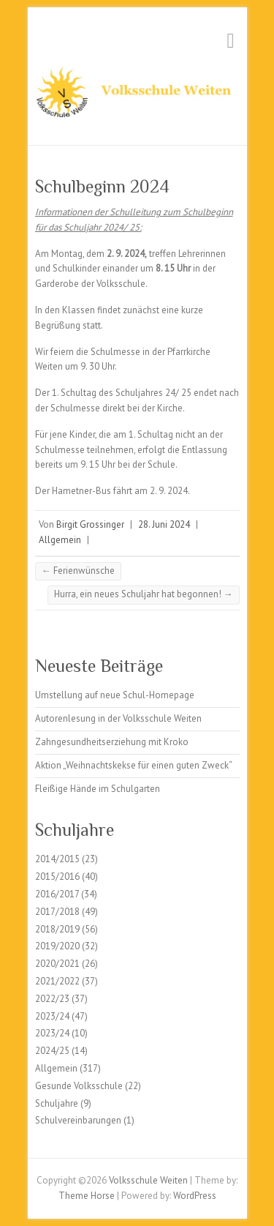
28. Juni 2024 (164, 524)
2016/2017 (57, 894)
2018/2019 (57, 929)
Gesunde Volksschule (79, 1086)
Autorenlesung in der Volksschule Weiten (118, 718)
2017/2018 (57, 911)
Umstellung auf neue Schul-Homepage (114, 695)
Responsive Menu (231, 40)
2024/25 (52, 1050)
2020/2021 (57, 963)
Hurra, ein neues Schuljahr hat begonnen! (143, 594)
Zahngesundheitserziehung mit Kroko (112, 742)
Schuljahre (56, 1103)
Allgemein (60, 540)
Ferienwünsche (78, 570)
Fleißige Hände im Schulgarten (97, 788)
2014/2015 (57, 859)
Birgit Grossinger (90, 524)
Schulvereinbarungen (78, 1120)
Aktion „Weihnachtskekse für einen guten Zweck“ (133, 765)
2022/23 (52, 999)
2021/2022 (57, 981)
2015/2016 (57, 876)
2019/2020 (57, 946)
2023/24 (52, 1016)
